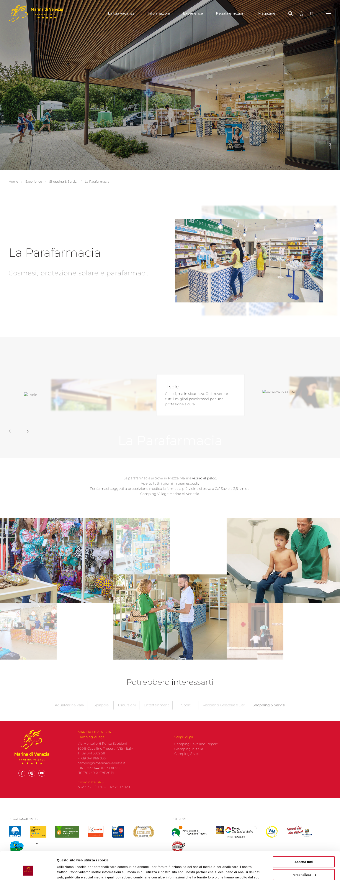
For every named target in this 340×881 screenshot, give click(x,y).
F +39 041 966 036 (92, 687)
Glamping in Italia (188, 677)
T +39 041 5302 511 (91, 682)
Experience (193, 13)
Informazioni (159, 13)
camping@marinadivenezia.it (101, 692)
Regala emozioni (230, 13)
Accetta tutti (303, 840)
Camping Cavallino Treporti (196, 672)
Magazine (266, 13)
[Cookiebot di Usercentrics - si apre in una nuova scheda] (28, 872)
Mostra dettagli (68, 872)
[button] (7, 360)
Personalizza (303, 852)
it (311, 13)
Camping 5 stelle (187, 682)
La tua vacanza (121, 13)
